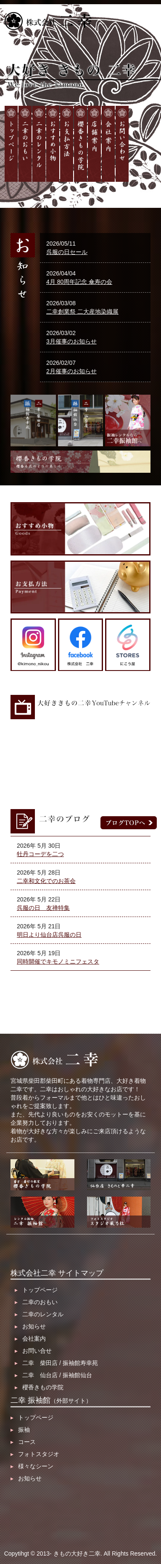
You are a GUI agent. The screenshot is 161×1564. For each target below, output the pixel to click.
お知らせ (30, 1326)
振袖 (20, 1429)
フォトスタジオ (35, 1454)
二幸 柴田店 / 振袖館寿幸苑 (56, 1363)
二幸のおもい (36, 1302)
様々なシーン (32, 1466)
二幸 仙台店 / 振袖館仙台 (53, 1375)
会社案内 (30, 1338)
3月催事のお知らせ (71, 341)
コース (23, 1441)
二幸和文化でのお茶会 (46, 881)
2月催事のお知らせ (71, 371)
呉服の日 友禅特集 (43, 907)
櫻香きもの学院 (39, 1387)
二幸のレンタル (39, 1314)
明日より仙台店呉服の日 (49, 934)
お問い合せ (33, 1350)
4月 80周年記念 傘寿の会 (79, 281)
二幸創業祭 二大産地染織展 (82, 311)
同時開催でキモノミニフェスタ (58, 961)
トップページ (36, 1289)
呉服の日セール (66, 252)
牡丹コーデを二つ (40, 854)
